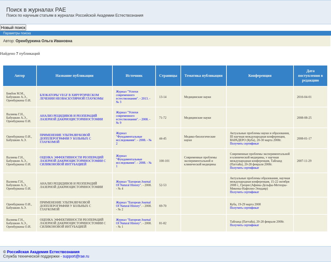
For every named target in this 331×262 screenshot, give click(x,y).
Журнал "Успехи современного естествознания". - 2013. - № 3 (133, 97)
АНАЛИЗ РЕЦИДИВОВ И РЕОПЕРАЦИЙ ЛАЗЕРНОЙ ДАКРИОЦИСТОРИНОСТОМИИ (71, 117)
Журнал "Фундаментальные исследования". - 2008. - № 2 (133, 138)
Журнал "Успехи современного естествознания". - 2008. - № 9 (133, 117)
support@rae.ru (76, 256)
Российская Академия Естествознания (43, 252)
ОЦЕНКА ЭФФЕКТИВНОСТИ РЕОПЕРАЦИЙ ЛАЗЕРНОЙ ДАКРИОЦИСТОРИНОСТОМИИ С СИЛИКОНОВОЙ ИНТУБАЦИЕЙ (73, 161)
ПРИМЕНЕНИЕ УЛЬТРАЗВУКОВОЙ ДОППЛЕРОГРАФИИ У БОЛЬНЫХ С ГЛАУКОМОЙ (65, 138)
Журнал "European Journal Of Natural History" (133, 183)
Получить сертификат (244, 143)
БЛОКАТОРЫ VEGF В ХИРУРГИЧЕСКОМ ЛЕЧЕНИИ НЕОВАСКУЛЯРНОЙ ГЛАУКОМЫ (72, 96)
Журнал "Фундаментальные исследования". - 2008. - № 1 (133, 161)
